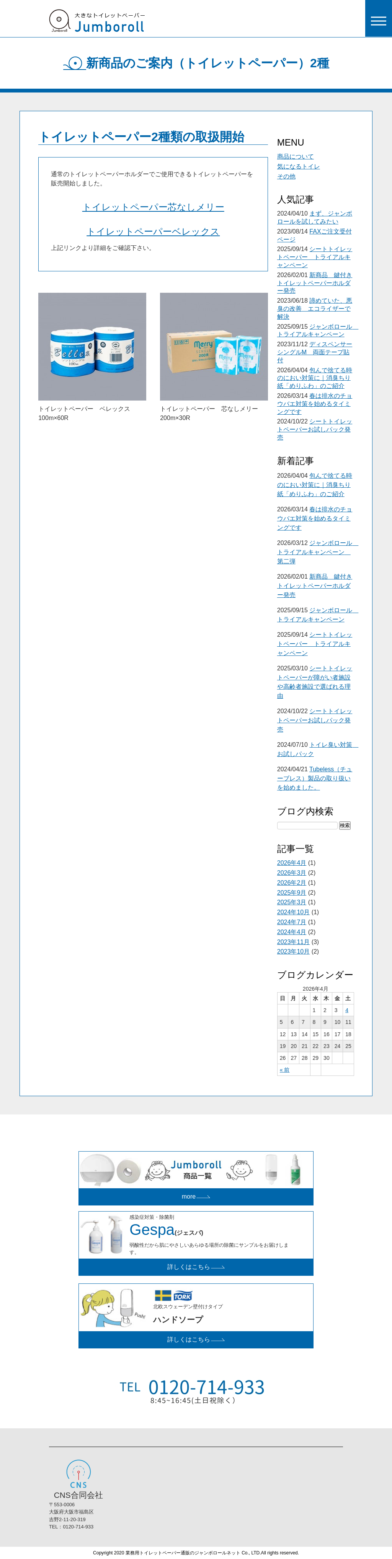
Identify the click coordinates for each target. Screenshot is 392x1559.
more (196, 1196)
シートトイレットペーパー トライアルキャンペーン (315, 257)
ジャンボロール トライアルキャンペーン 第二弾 (318, 552)
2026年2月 (292, 882)
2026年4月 (292, 863)
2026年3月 (292, 873)
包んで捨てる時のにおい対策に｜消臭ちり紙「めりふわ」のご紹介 (315, 378)
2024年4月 (292, 932)
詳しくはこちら (196, 1267)
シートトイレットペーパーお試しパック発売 (315, 429)
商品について (295, 156)
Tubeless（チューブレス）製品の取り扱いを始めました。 (315, 778)
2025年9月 (292, 892)
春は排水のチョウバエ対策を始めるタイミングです (315, 404)
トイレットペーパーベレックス (153, 231)
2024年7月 (292, 922)
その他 (286, 176)
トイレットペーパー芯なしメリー (153, 207)
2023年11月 (293, 942)
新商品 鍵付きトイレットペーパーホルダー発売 (315, 283)
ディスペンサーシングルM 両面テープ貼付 (315, 352)
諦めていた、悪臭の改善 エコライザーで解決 (315, 308)
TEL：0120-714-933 (71, 1527)
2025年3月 (292, 902)
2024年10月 (293, 912)
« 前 (285, 1070)
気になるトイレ (298, 166)
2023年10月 (293, 951)
